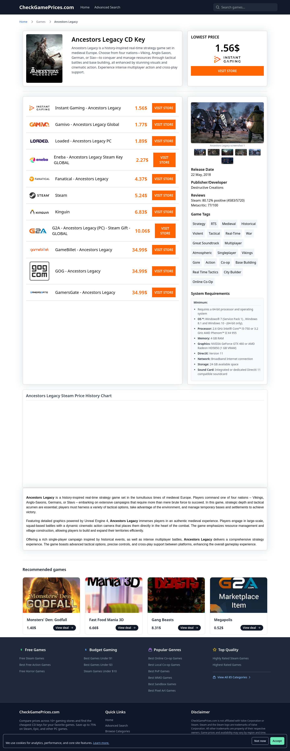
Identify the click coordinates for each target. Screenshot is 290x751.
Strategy (199, 224)
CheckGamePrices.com (46, 7)
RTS (213, 224)
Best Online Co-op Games (165, 658)
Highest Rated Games (227, 665)
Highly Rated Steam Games (231, 658)
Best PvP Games (159, 671)
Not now (260, 741)
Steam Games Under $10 (100, 671)
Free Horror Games (32, 671)
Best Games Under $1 (98, 658)
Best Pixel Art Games (162, 690)
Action (210, 262)
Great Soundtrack (206, 243)
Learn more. (101, 743)
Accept (277, 741)
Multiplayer (233, 243)
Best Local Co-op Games (164, 665)
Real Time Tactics (205, 272)
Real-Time (233, 233)
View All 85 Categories (232, 677)
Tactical (214, 233)
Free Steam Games (31, 658)
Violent (198, 233)
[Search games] (238, 7)
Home (85, 7)
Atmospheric (202, 253)
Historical (248, 224)
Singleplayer (227, 253)
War (249, 233)
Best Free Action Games (35, 665)
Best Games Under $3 (98, 665)
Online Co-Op (203, 282)
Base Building (245, 262)
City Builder (232, 272)
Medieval (229, 224)
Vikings (247, 253)
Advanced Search (107, 7)
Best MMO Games (160, 678)
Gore (196, 262)
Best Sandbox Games (162, 684)
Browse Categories (117, 731)
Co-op (225, 262)
